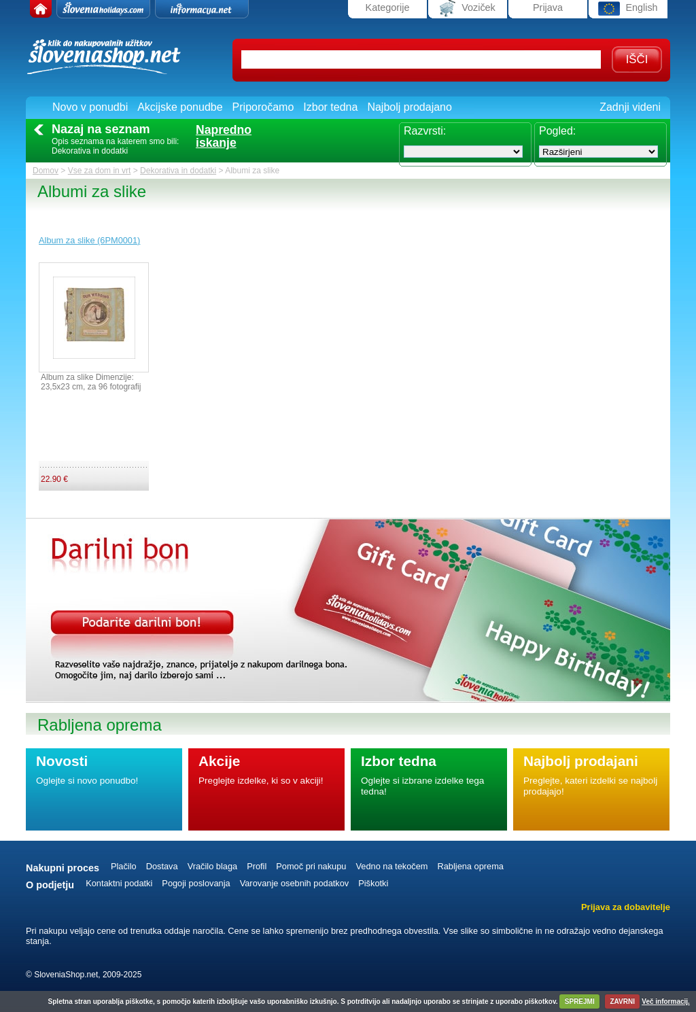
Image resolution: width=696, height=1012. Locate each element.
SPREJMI (580, 1001)
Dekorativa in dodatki (178, 170)
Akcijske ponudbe (179, 107)
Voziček (467, 8)
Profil (256, 866)
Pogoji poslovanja (196, 883)
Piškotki (373, 883)
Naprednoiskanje (223, 137)
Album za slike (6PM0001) (89, 240)
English (627, 8)
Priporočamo (263, 107)
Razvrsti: (425, 131)
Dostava (162, 866)
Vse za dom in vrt (99, 170)
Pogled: (557, 131)
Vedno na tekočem (391, 866)
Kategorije (388, 7)
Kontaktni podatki (119, 883)
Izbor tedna (330, 107)
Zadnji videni (630, 107)
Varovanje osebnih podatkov (294, 883)
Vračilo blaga (213, 866)
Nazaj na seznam (101, 129)
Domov (45, 170)
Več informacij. (666, 1001)
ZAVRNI (622, 1001)
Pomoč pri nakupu (311, 866)
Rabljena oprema (470, 866)
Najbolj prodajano (409, 107)
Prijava (548, 7)
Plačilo (124, 866)
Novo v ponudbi (90, 107)
